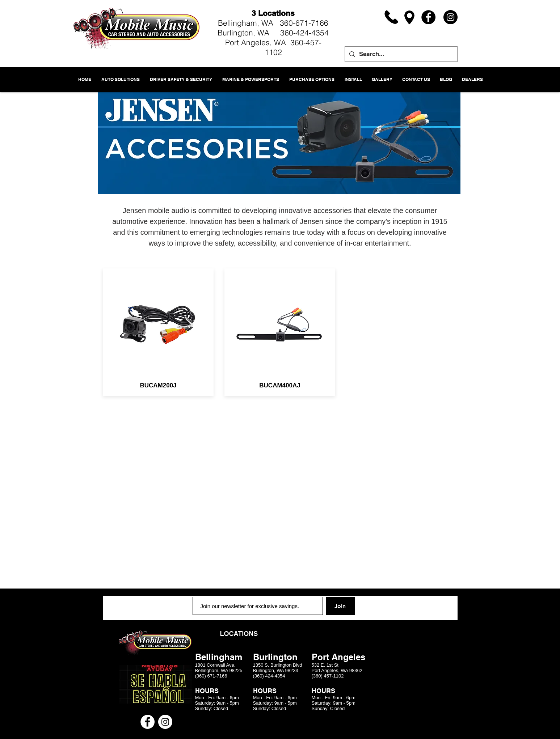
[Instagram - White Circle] (165, 722)
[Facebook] (428, 17)
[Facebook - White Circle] (147, 722)
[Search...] (400, 54)
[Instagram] (450, 17)
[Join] (340, 606)
